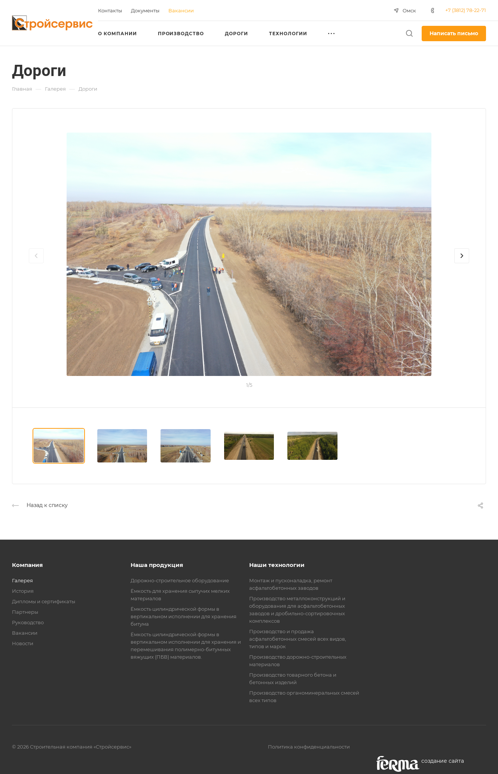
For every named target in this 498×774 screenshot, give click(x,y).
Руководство (28, 622)
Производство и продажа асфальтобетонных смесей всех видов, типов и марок (297, 638)
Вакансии (24, 633)
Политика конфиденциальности (309, 747)
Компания (27, 564)
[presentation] (36, 263)
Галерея (22, 580)
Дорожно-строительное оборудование (180, 580)
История (23, 591)
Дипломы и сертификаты (43, 601)
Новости (22, 643)
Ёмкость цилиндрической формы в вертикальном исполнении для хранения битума (183, 616)
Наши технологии (277, 564)
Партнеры (25, 612)
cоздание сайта (442, 761)
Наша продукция (157, 564)
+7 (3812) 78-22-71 (465, 10)
